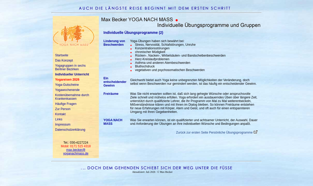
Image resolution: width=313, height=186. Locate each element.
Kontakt (60, 114)
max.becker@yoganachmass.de (75, 151)
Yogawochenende (67, 90)
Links (58, 119)
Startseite (61, 55)
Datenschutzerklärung (70, 129)
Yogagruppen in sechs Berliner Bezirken (70, 67)
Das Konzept (64, 60)
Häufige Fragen (66, 104)
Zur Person (62, 109)
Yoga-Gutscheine (67, 85)
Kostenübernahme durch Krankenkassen (72, 96)
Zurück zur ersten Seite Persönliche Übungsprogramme (214, 132)
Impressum (62, 124)
